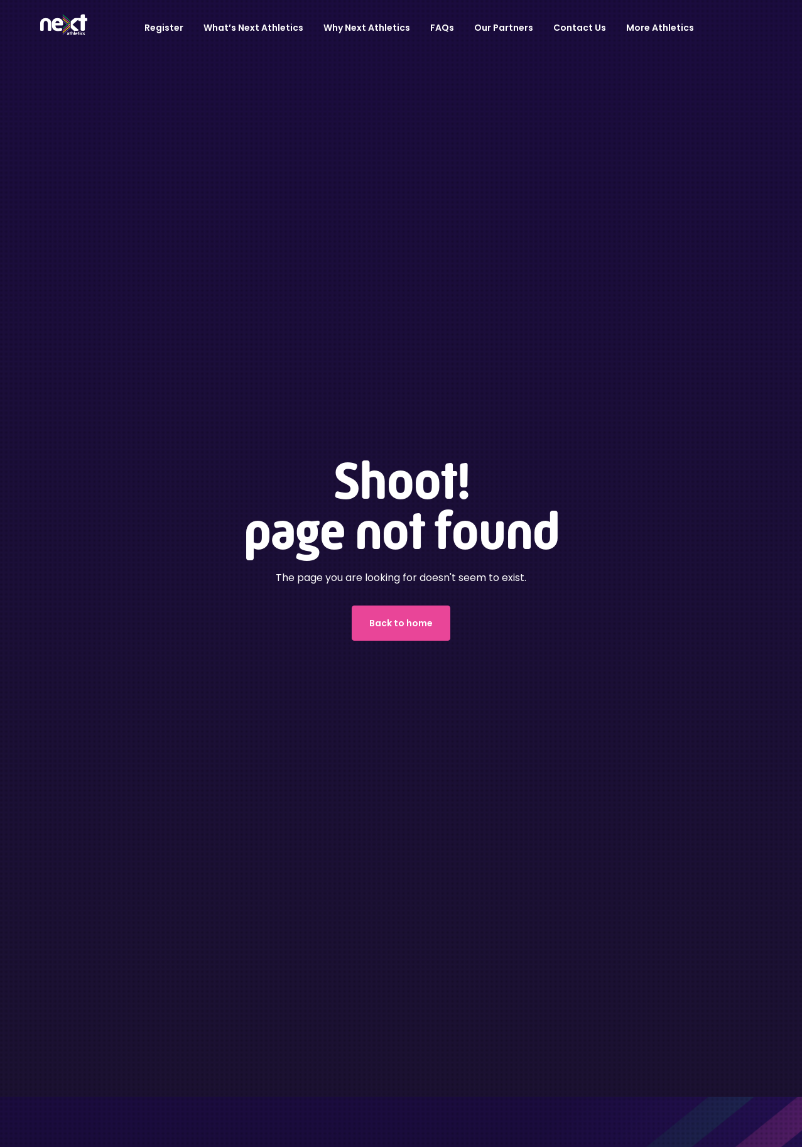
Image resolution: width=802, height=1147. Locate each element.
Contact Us (579, 27)
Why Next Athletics (366, 27)
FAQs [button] (442, 27)
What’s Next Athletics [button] (253, 27)
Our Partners (503, 27)
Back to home (401, 623)
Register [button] (163, 27)
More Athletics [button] (660, 27)
